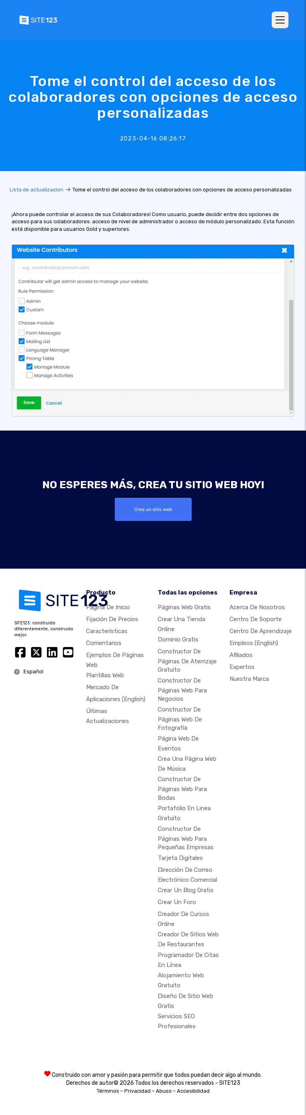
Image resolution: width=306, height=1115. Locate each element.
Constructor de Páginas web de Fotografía (180, 718)
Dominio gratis (178, 639)
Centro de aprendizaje (261, 630)
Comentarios (104, 642)
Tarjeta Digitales (180, 857)
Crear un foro (177, 902)
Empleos (254, 642)
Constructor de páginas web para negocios (182, 689)
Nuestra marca (249, 678)
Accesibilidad (193, 1091)
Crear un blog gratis (186, 890)
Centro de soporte (256, 618)
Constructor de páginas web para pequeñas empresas (186, 837)
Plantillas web (105, 675)
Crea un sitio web (153, 509)
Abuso (164, 1091)
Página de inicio (108, 606)
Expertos (242, 666)
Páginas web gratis (184, 606)
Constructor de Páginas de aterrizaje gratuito (187, 660)
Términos (108, 1091)
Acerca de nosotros (257, 606)
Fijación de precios (112, 618)
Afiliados (241, 654)
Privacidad (137, 1091)
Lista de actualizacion (36, 190)
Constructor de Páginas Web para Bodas (182, 788)
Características (107, 630)
